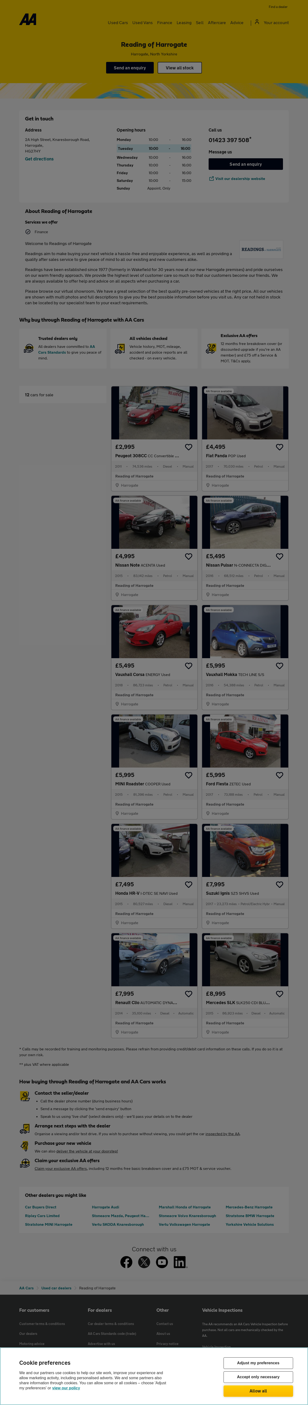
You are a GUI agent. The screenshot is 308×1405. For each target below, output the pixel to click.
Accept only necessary (258, 1377)
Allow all (258, 1390)
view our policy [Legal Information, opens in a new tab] (66, 1388)
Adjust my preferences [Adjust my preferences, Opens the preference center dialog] (258, 1363)
